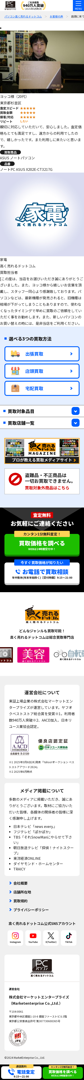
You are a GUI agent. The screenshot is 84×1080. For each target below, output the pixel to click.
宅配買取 (27, 388)
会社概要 (20, 883)
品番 (7, 164)
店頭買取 (27, 371)
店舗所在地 (22, 892)
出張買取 (27, 353)
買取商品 (10, 152)
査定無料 (42, 515)
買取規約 (20, 900)
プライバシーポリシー (31, 909)
